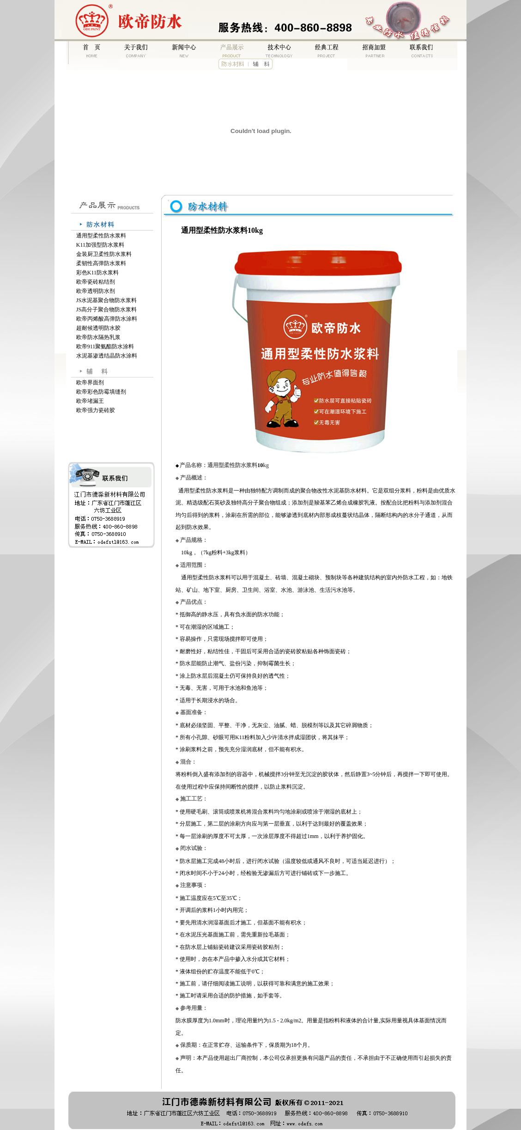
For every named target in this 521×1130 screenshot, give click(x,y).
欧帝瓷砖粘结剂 (95, 282)
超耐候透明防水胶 (98, 328)
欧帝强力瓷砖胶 (95, 410)
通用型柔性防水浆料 (101, 235)
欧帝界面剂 (90, 382)
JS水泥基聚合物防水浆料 (106, 300)
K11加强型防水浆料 (100, 245)
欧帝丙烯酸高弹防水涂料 (106, 319)
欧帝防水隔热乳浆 (98, 337)
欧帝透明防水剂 (95, 291)
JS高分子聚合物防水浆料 (106, 309)
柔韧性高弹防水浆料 (101, 263)
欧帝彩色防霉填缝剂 (101, 392)
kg (263, 465)
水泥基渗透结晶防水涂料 (106, 355)
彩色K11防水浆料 (97, 272)
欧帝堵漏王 (90, 401)
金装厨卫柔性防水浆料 (104, 254)
